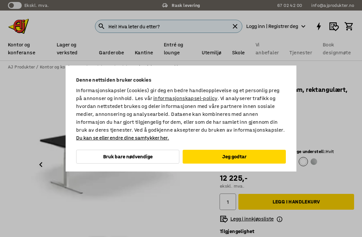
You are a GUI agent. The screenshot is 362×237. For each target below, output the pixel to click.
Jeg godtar (234, 156)
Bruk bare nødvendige (128, 156)
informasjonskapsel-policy (185, 98)
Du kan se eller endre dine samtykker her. (122, 138)
